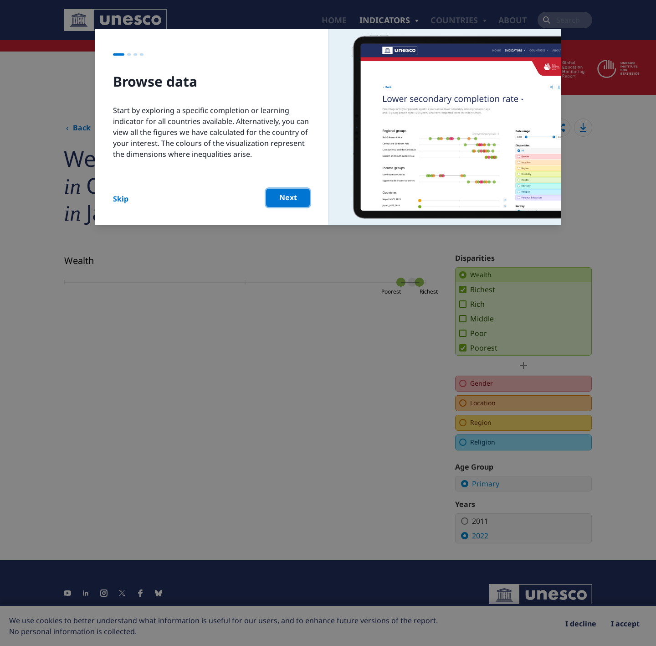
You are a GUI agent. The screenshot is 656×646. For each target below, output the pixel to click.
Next (288, 197)
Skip (120, 199)
